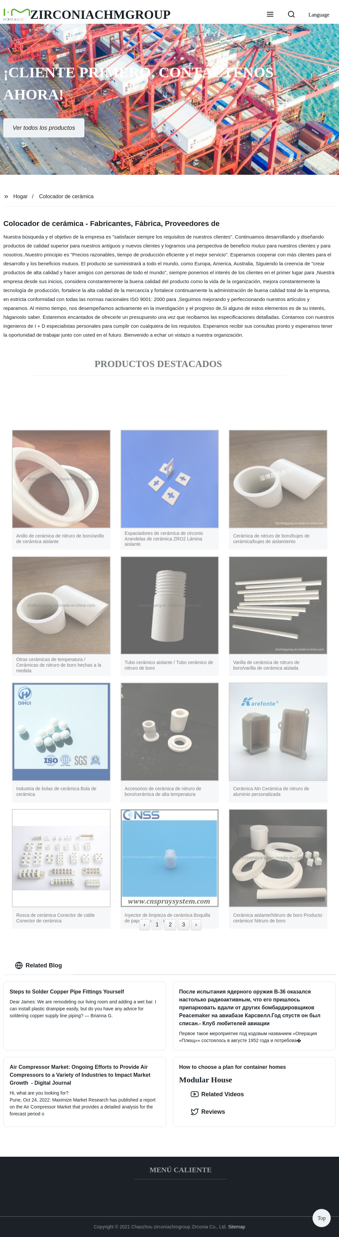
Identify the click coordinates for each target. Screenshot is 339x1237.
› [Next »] (196, 924)
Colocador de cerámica (66, 196)
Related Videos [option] (217, 1094)
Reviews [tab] (208, 1112)
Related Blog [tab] (38, 965)
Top (321, 1217)
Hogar (20, 196)
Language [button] (319, 15)
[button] (270, 14)
